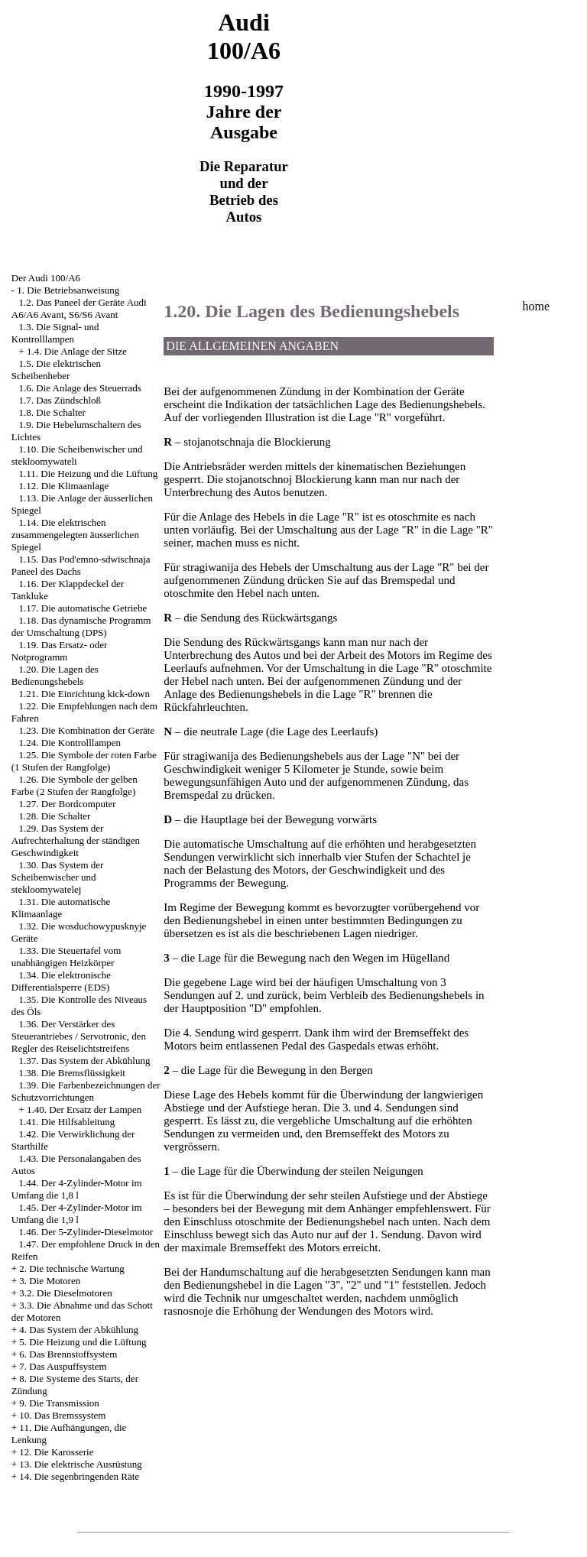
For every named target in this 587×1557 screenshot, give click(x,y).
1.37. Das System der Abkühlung (85, 1060)
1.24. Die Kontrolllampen (70, 742)
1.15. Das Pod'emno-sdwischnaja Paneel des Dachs (81, 565)
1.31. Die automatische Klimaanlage (61, 908)
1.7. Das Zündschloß (60, 400)
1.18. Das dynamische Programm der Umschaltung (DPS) (81, 626)
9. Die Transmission (59, 1403)
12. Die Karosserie (56, 1452)
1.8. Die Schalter (52, 412)
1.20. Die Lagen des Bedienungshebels (55, 675)
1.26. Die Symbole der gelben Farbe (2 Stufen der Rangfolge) (74, 785)
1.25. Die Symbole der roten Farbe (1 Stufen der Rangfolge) (84, 761)
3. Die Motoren (49, 1280)
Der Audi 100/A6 (45, 278)
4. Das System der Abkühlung (78, 1329)
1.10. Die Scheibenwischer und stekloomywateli (77, 455)
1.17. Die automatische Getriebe (83, 608)
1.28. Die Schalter (55, 816)
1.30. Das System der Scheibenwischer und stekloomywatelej (57, 877)
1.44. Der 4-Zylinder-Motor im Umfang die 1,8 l (76, 1189)
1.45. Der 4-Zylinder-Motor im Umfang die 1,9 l (76, 1213)
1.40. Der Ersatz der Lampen (84, 1109)
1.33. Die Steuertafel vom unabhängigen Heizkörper (66, 956)
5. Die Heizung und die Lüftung (82, 1342)
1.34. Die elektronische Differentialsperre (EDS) (61, 981)
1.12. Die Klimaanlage (64, 485)
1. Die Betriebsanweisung (68, 290)
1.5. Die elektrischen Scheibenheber (56, 369)
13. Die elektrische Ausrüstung (80, 1464)
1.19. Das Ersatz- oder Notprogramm (59, 651)
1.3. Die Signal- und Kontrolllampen (55, 333)
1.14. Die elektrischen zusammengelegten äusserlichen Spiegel (75, 535)
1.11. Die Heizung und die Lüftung (88, 473)
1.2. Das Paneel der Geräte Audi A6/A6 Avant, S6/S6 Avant (79, 308)
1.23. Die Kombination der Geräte (87, 730)
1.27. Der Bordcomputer (67, 803)
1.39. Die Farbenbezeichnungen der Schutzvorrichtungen (86, 1091)
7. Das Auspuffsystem (62, 1366)
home (536, 306)
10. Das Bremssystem (62, 1415)
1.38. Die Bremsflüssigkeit (72, 1073)
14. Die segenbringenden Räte (79, 1476)
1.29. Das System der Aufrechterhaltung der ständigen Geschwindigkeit (75, 840)
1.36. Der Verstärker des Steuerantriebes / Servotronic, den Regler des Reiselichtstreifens (78, 1036)
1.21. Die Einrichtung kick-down (85, 693)
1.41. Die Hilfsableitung (67, 1121)
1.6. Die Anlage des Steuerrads (80, 388)
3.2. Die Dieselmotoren (65, 1293)
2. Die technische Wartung (71, 1268)
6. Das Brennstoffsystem (68, 1354)
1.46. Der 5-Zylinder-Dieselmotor (86, 1231)
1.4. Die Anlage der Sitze (77, 351)
